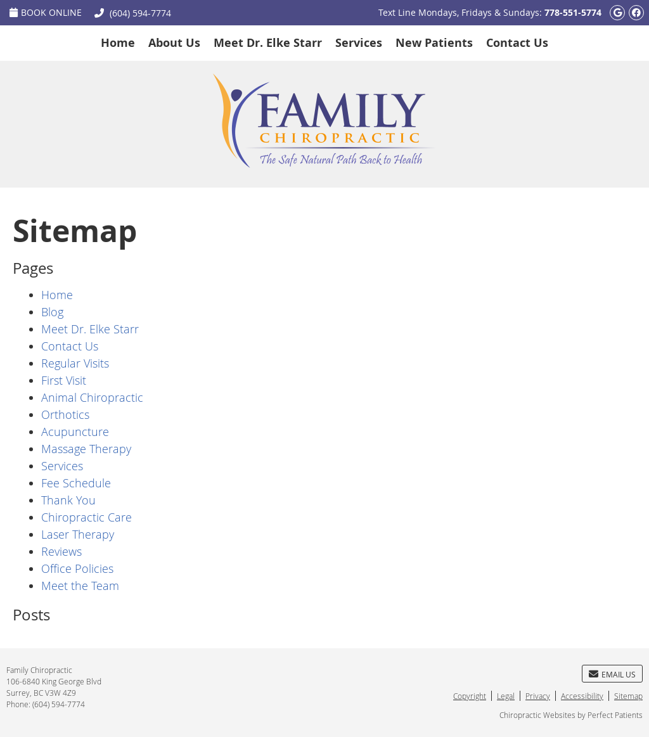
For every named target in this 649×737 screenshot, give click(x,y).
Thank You (68, 500)
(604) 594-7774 (140, 13)
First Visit (63, 380)
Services (358, 43)
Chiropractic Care (86, 517)
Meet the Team (80, 585)
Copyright (469, 696)
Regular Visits (75, 363)
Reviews (61, 551)
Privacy (537, 696)
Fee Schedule (76, 482)
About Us (174, 43)
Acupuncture (75, 431)
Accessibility (582, 696)
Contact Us (517, 43)
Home (118, 43)
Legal (506, 696)
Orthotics (65, 414)
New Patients (434, 43)
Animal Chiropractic (92, 397)
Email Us (612, 674)
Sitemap (628, 696)
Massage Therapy (86, 448)
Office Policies (77, 568)
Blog (52, 311)
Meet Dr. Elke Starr (268, 43)
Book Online (46, 12)
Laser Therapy (77, 534)
